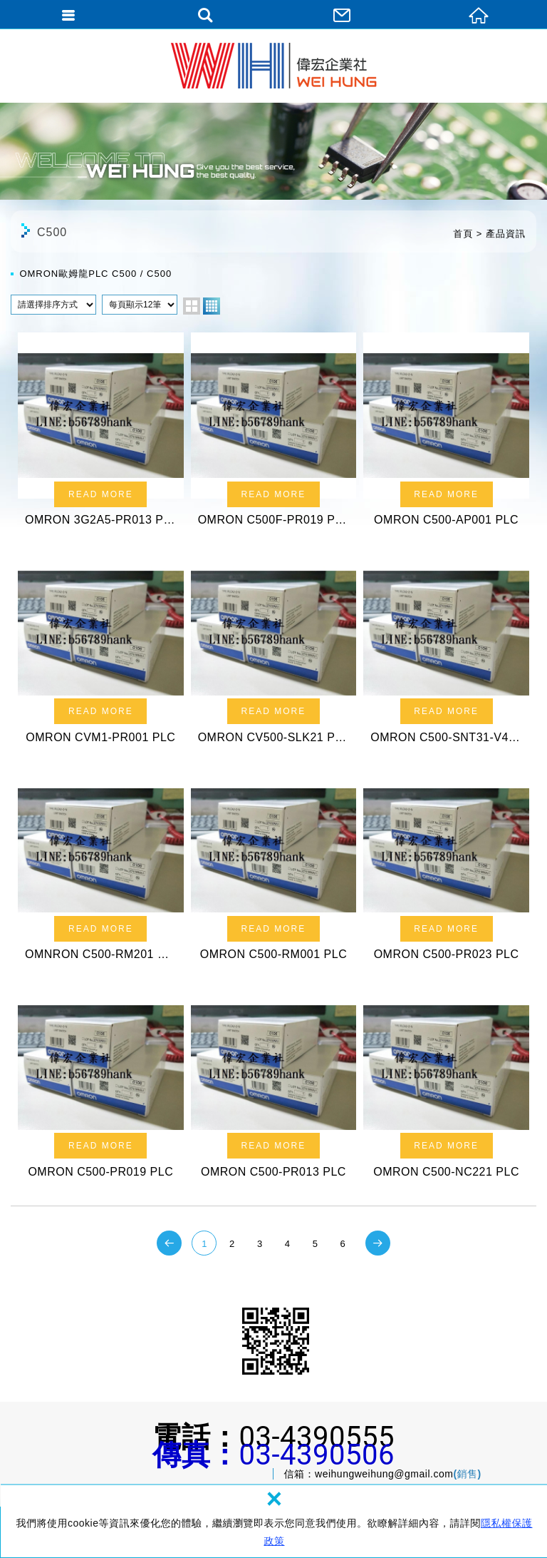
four (211, 306)
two (191, 306)
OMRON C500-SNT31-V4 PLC (446, 651)
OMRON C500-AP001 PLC (446, 434)
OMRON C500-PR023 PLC (446, 869)
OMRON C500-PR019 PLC (101, 1086)
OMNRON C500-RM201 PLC (101, 869)
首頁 (463, 233)
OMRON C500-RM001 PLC (274, 869)
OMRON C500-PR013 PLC (274, 1086)
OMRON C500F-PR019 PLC (274, 434)
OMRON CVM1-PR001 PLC (101, 651)
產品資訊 (506, 233)
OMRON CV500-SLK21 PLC (274, 651)
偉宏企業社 (274, 65)
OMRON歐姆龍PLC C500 (78, 273)
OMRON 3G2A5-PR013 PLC (101, 434)
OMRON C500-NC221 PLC (446, 1086)
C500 (159, 273)
